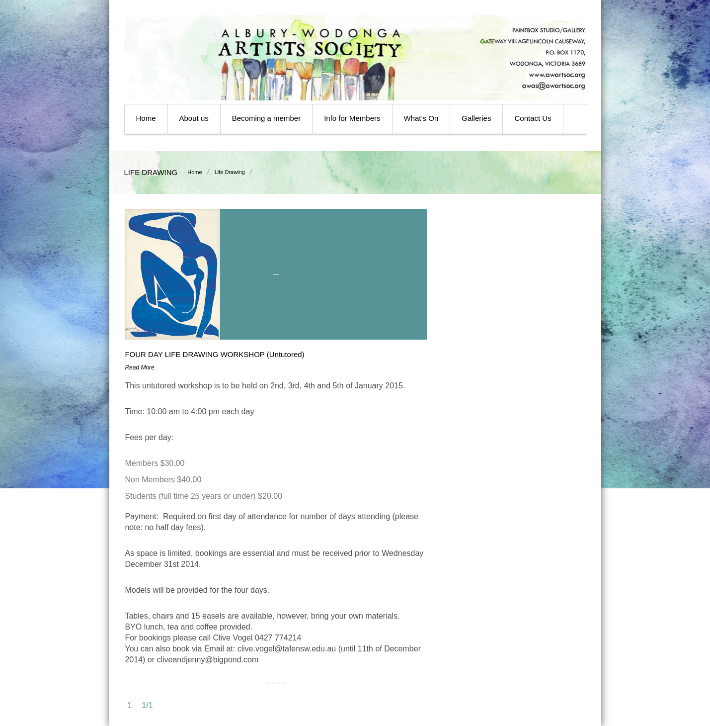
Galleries (476, 118)
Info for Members (352, 118)
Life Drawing (230, 172)
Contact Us (532, 118)
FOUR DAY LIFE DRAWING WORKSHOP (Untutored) (214, 354)
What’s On (421, 118)
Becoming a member (266, 118)
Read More (139, 367)
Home (146, 118)
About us (194, 118)
